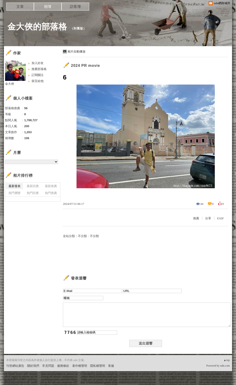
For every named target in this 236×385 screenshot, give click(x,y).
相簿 (47, 7)
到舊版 (78, 28)
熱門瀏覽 (15, 193)
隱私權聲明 (97, 365)
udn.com (225, 365)
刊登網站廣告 (15, 365)
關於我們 (33, 365)
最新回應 (33, 186)
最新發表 (15, 186)
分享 (208, 218)
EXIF (220, 218)
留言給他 (38, 81)
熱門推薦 (51, 193)
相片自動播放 (77, 51)
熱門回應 (33, 193)
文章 (20, 7)
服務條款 (63, 365)
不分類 (82, 236)
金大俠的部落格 (37, 26)
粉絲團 (10, 381)
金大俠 (9, 83)
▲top (227, 360)
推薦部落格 (39, 69)
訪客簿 (75, 7)
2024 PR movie (85, 66)
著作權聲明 (79, 365)
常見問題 (48, 365)
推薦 (196, 218)
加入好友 (38, 63)
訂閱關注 (38, 75)
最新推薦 (51, 186)
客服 (111, 365)
